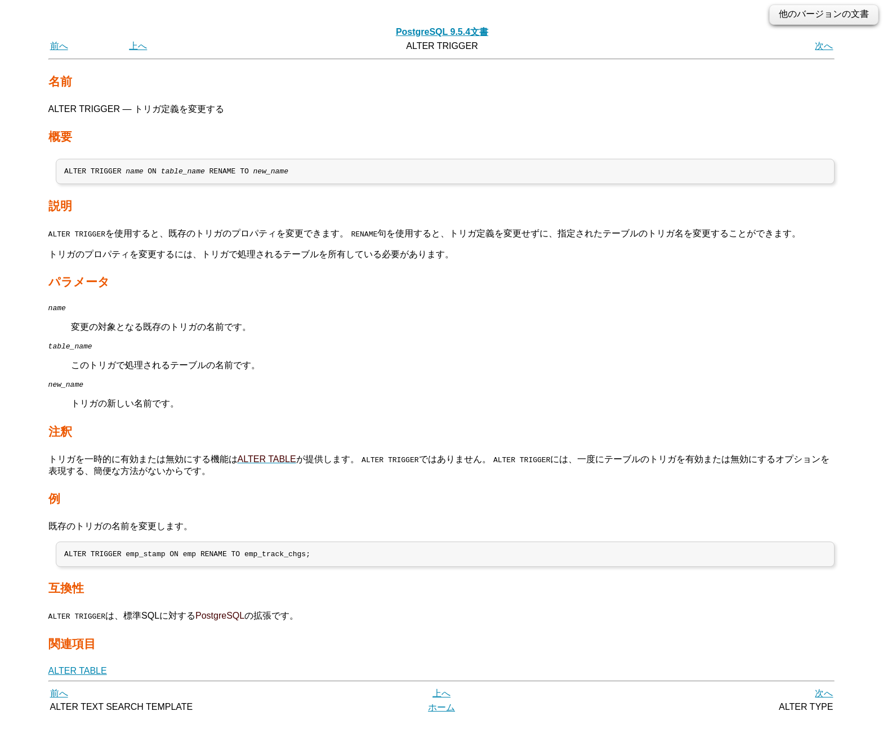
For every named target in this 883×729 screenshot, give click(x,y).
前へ (59, 46)
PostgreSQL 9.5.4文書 (442, 32)
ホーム (441, 716)
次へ (824, 46)
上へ (138, 46)
